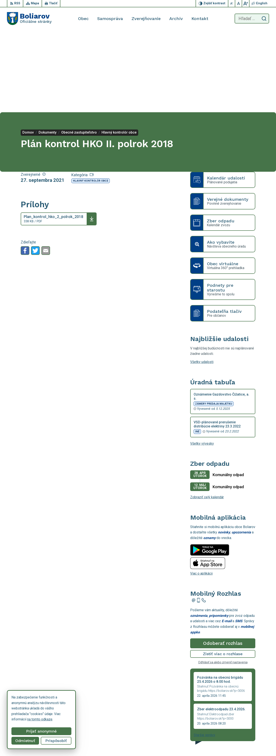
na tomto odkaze (39, 719)
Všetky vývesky (202, 361)
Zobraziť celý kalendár (207, 415)
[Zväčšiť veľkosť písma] (245, 3)
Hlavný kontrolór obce (90, 98)
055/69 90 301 (238, 735)
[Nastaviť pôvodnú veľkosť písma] (238, 3)
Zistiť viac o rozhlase (223, 571)
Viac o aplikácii (201, 491)
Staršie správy (204, 653)
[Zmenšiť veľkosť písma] (231, 3)
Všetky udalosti (201, 280)
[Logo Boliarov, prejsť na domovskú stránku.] (29, 18)
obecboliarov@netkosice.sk (248, 740)
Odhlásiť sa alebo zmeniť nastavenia (223, 580)
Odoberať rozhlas (222, 561)
